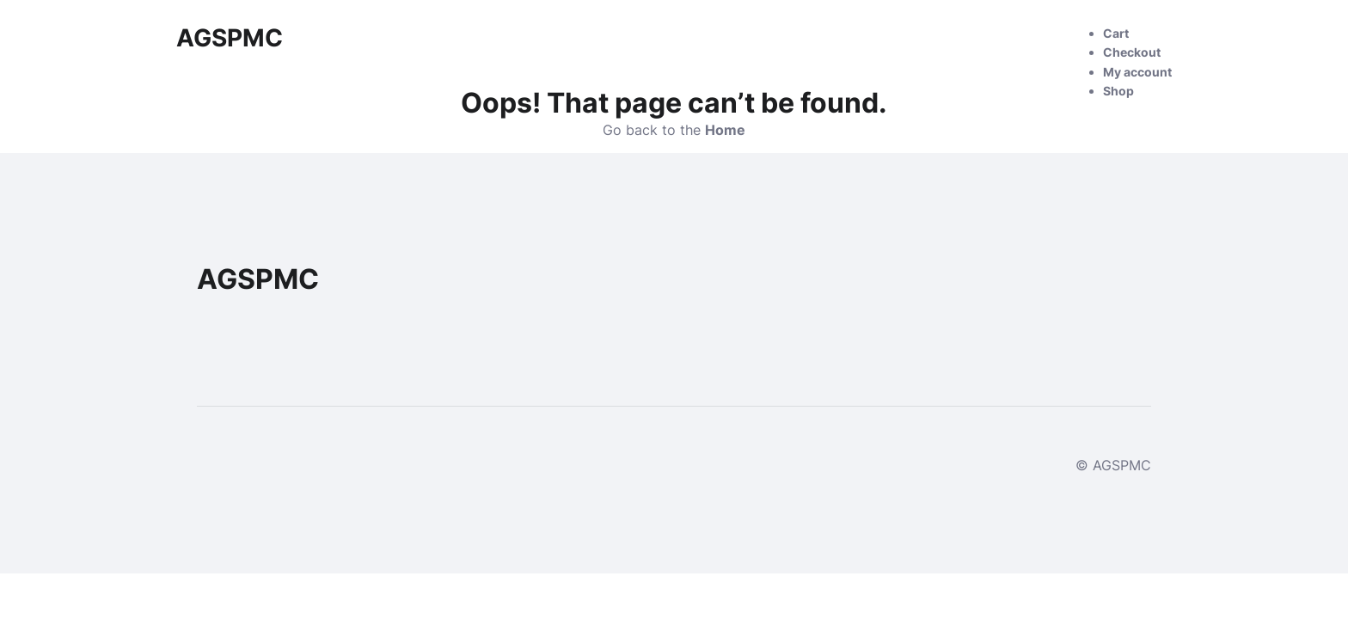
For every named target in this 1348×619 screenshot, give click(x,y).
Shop (1118, 90)
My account (1137, 71)
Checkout (1132, 52)
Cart (1116, 33)
